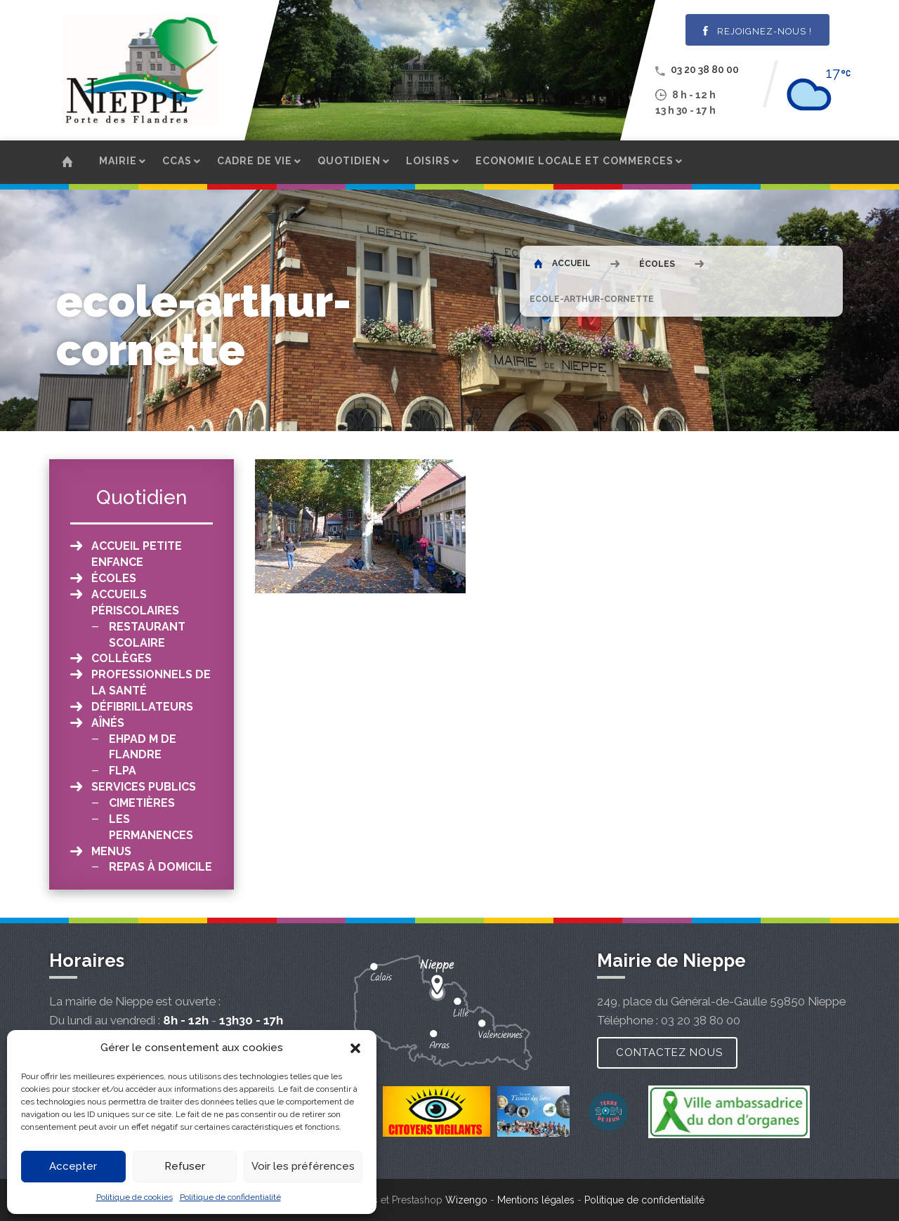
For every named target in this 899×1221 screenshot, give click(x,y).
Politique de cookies (134, 1197)
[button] (355, 1048)
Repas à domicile (160, 866)
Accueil (562, 263)
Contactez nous (669, 1052)
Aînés (107, 723)
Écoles (657, 264)
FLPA (122, 770)
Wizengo (466, 1200)
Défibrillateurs (142, 706)
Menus (111, 851)
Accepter (73, 1166)
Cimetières (142, 803)
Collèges (121, 658)
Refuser (184, 1166)
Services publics (143, 786)
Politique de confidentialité (230, 1197)
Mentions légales (536, 1200)
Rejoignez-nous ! (757, 31)
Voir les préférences (303, 1166)
